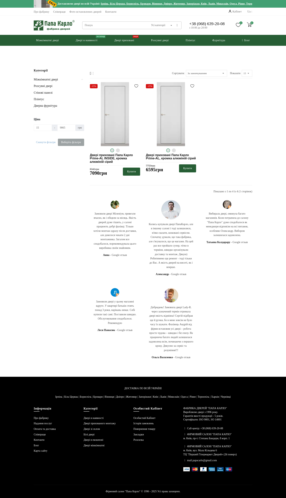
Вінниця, (158, 3)
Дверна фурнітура (45, 105)
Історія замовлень (143, 423)
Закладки (138, 434)
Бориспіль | (86, 396)
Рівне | (194, 396)
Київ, (204, 3)
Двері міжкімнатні (94, 445)
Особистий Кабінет (144, 418)
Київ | (156, 396)
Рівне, (242, 3)
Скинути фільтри (46, 142)
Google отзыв (119, 255)
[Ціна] (43, 127)
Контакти (110, 11)
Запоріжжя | (146, 396)
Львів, (212, 3)
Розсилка (138, 439)
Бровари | (99, 396)
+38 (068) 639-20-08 (207, 23)
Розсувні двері (43, 86)
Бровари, (146, 3)
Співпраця (59, 11)
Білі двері (89, 434)
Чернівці (226, 396)
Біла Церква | (72, 396)
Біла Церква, (118, 3)
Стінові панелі (43, 92)
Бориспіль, (133, 3)
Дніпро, (168, 3)
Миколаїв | (174, 396)
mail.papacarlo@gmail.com (202, 460)
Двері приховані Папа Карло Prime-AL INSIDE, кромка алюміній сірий (111, 158)
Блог (36, 445)
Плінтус (39, 99)
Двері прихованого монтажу (100, 423)
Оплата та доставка (45, 429)
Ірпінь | (59, 396)
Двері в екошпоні (93, 439)
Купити (131, 171)
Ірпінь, (105, 3)
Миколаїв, (223, 3)
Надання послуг (43, 423)
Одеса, (234, 3)
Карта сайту (40, 450)
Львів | (164, 396)
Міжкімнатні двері (46, 79)
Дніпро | (121, 396)
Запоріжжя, (193, 3)
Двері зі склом (92, 429)
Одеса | (185, 396)
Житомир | (132, 396)
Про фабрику (41, 11)
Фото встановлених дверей (85, 11)
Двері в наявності (94, 418)
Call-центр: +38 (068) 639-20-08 (205, 428)
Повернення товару (144, 429)
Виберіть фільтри (71, 142)
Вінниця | (110, 396)
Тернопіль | (204, 396)
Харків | (216, 396)
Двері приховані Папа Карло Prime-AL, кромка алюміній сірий (171, 156)
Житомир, (179, 3)
